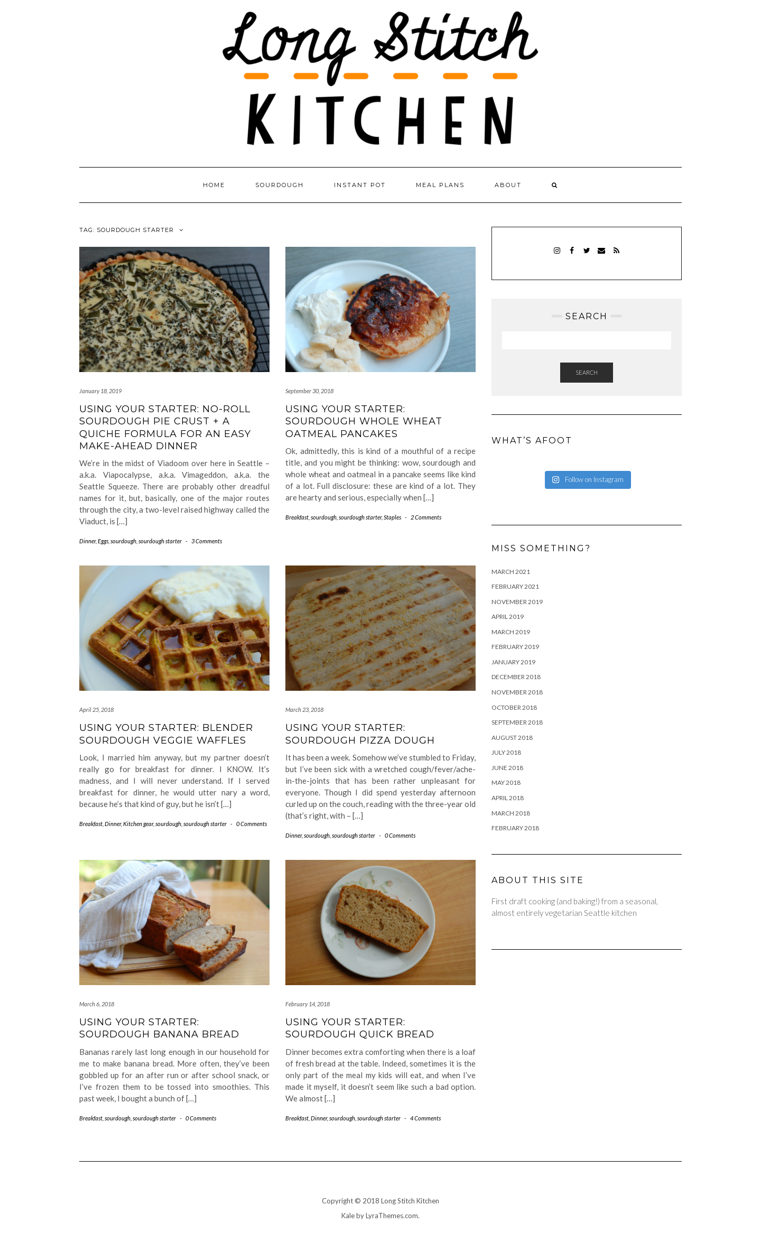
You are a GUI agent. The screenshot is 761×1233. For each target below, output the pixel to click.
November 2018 (517, 692)
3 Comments (206, 540)
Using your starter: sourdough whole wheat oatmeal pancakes (363, 421)
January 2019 (513, 662)
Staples (392, 517)
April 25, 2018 (96, 709)
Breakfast (297, 517)
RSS (616, 255)
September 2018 (517, 722)
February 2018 (515, 828)
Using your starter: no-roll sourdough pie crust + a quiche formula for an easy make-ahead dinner (165, 427)
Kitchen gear (138, 823)
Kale (348, 1215)
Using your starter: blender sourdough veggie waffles (166, 734)
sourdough (123, 540)
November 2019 (517, 602)
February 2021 (515, 586)
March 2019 (510, 632)
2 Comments (426, 517)
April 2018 (507, 798)
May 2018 (506, 782)
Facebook (572, 255)
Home (214, 185)
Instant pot (360, 185)
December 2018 (516, 677)
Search (587, 372)
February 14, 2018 (307, 1003)
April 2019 (507, 616)
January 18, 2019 (100, 390)
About (508, 185)
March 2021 (510, 572)
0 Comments (251, 823)
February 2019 (515, 647)
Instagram (557, 255)
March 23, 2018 (304, 709)
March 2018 (510, 813)
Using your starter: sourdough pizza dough (360, 734)
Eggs (103, 540)
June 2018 (507, 768)
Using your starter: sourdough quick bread (359, 1028)
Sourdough (279, 185)
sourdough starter (160, 540)
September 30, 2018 (309, 390)
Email (601, 255)
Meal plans (440, 185)
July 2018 (506, 752)
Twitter (586, 255)
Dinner (87, 540)
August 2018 (512, 737)
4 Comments (425, 1118)
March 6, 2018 (96, 1003)
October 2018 (514, 707)
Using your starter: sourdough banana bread (159, 1028)
